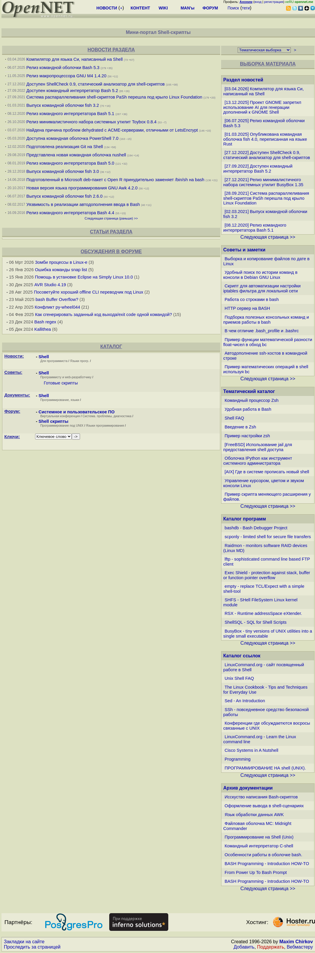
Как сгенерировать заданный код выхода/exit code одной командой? (103, 314)
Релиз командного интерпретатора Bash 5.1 (70, 113)
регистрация (273, 2)
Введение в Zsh (240, 427)
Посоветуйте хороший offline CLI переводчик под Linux (88, 292)
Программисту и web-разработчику (65, 377)
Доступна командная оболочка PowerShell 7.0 (72, 138)
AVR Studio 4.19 (50, 284)
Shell (44, 356)
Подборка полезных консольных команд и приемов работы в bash (266, 320)
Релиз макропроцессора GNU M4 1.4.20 (66, 75)
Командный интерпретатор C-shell (259, 846)
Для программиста (54, 361)
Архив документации (247, 787)
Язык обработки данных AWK (254, 814)
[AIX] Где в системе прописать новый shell (267, 471)
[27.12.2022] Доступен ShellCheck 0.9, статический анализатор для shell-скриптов (266, 155)
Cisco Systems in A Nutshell (251, 750)
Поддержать (270, 946)
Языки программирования (105, 425)
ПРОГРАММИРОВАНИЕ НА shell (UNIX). (265, 768)
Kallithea (42, 329)
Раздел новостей (243, 79)
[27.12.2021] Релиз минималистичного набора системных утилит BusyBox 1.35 (263, 182)
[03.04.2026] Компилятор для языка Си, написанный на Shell (263, 91)
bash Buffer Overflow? (56, 299)
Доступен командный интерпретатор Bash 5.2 (72, 90)
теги (246, 8)
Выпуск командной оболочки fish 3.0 (62, 171)
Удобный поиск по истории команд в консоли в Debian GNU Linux (260, 275)
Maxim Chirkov (296, 941)
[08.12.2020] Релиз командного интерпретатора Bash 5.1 (254, 227)
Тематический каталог (249, 391)
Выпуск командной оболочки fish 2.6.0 (64, 196)
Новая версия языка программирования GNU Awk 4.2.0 (82, 188)
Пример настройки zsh (247, 435)
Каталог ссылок (241, 655)
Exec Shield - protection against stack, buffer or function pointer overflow (266, 575)
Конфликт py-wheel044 (57, 307)
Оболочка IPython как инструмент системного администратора (257, 461)
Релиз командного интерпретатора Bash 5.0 (70, 163)
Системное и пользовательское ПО (77, 412)
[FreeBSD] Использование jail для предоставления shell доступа (257, 447)
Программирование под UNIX (61, 425)
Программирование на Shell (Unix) (259, 837)
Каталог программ (244, 518)
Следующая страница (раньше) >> (111, 218)
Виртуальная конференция (60, 416)
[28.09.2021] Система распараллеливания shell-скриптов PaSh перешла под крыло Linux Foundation (266, 198)
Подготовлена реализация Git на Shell (64, 146)
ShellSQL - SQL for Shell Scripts (256, 622)
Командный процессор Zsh (252, 400)
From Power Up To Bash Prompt (256, 872)
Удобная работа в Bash (248, 409)
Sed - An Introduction (245, 700)
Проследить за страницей (32, 946)
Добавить (244, 946)
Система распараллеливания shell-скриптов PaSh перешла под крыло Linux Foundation (114, 97)
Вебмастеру (300, 946)
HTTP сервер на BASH (247, 308)
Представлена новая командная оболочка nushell (76, 155)
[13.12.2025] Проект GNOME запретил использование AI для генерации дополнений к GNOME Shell (262, 107)
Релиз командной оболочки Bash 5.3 (62, 67)
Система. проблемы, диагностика (106, 416)
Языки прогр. (79, 361)
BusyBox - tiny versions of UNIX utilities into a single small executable (267, 633)
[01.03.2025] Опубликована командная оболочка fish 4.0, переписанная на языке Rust (265, 139)
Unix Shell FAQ (239, 678)
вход (258, 2)
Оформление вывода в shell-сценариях (264, 805)
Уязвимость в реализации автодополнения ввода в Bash (83, 204)
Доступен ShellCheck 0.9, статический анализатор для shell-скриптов (95, 84)
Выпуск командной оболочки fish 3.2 (62, 105)
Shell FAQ (234, 418)
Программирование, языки (59, 400)
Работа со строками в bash (252, 299)
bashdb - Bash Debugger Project (256, 527)
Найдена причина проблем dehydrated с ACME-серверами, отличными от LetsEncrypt (112, 130)
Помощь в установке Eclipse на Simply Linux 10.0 (84, 277)
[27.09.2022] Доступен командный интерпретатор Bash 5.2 (257, 168)
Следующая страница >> (267, 237)
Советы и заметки (244, 249)
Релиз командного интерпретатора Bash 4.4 (70, 212)
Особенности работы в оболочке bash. (263, 854)
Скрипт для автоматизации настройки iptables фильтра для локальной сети (262, 288)
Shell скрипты (53, 421)
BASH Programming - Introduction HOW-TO (267, 863)
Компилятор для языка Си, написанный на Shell (74, 59)
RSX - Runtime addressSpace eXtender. (263, 613)
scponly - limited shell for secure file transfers (268, 536)
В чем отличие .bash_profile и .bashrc (262, 330)
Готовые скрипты (61, 383)
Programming (238, 759)
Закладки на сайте (24, 941)
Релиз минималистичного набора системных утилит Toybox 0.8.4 (91, 121)
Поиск (233, 8)
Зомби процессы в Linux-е (61, 262)
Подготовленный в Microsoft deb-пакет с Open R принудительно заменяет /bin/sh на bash (115, 179)
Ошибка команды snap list (61, 269)
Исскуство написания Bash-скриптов (261, 797)
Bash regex (45, 322)
